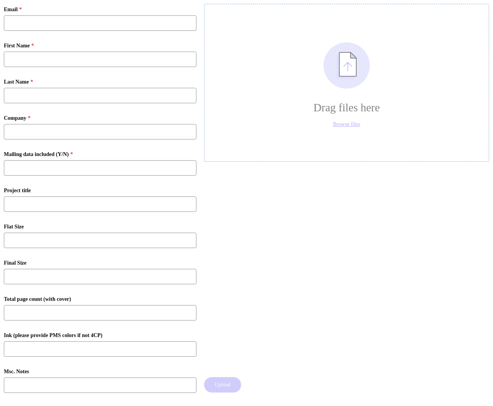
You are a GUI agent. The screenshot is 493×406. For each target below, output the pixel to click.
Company (15, 118)
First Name (17, 46)
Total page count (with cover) (37, 299)
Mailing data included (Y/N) (36, 154)
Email (11, 9)
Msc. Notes (16, 371)
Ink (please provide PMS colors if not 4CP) (53, 335)
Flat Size (14, 227)
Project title (17, 190)
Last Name (16, 82)
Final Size (15, 263)
